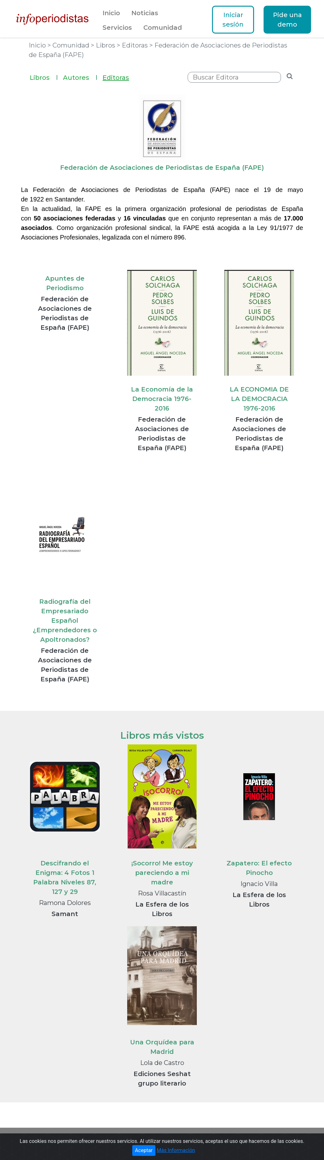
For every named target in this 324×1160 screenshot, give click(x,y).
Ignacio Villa (259, 884)
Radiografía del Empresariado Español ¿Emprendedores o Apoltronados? (65, 620)
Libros (44, 76)
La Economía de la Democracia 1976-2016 (162, 399)
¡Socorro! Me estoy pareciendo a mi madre (162, 872)
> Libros (104, 45)
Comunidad (162, 27)
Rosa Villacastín (162, 893)
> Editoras (133, 45)
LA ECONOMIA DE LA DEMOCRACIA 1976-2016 (259, 399)
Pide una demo (287, 19)
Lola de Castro (162, 1063)
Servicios (117, 27)
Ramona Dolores (65, 903)
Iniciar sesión (233, 19)
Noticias (144, 13)
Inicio (111, 13)
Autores (80, 76)
